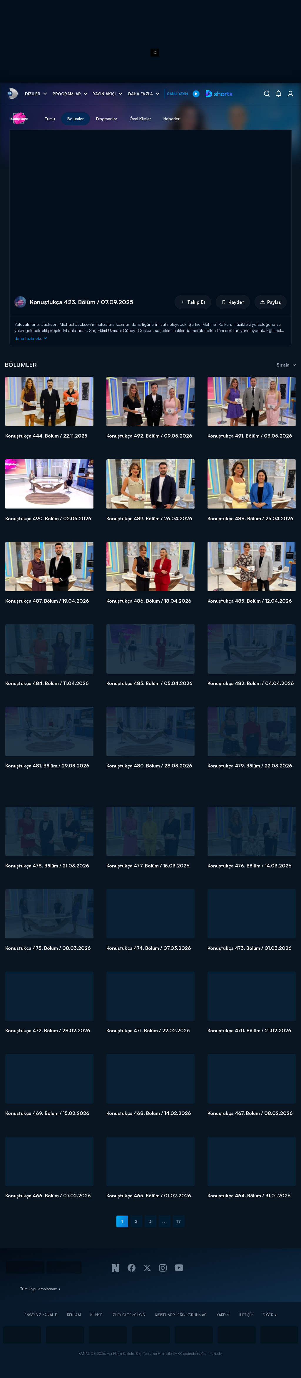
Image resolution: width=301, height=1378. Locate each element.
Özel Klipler (140, 118)
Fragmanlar (106, 118)
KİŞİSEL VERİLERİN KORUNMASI (181, 1315)
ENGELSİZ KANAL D (41, 1315)
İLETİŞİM (246, 1315)
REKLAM (74, 1315)
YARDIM (223, 1315)
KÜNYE (96, 1315)
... (164, 1221)
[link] (12, 93)
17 (178, 1221)
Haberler (171, 118)
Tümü (50, 118)
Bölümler (75, 118)
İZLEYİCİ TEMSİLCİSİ (129, 1315)
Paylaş (270, 302)
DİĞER (268, 1315)
